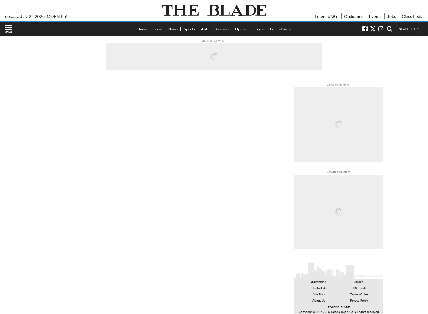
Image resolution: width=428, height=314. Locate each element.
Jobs (391, 16)
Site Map (319, 294)
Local (157, 29)
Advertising (318, 282)
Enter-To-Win (327, 16)
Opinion (241, 29)
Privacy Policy (359, 300)
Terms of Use (359, 294)
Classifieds (412, 16)
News (173, 29)
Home (142, 29)
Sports (189, 29)
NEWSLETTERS (409, 29)
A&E (204, 29)
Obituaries (354, 16)
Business (221, 29)
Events (375, 16)
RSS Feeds (359, 288)
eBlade (285, 29)
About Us (318, 300)
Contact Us (263, 29)
